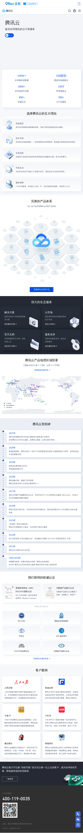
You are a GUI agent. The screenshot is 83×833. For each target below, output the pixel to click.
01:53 (10, 35)
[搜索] (69, 11)
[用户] (74, 11)
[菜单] (79, 11)
